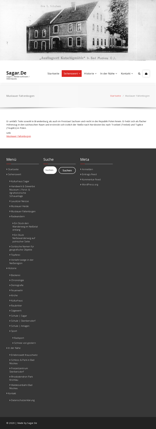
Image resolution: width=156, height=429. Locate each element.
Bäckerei (15, 275)
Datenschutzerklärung (23, 400)
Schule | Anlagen (20, 325)
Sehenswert (71, 73)
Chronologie (17, 280)
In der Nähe (107, 73)
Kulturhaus (17, 300)
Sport (14, 330)
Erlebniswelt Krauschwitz (24, 354)
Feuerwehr (17, 290)
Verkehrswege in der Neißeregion (21, 261)
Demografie (17, 285)
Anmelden (87, 169)
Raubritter (16, 305)
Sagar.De (16, 73)
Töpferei (15, 254)
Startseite (53, 73)
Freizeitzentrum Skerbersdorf (18, 370)
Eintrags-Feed (89, 174)
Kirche (14, 295)
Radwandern (18, 216)
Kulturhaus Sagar (20, 181)
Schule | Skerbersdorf (23, 320)
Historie (89, 73)
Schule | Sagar (19, 315)
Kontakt (125, 73)
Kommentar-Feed (91, 179)
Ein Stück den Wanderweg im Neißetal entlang (25, 226)
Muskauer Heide (20, 206)
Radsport (19, 337)
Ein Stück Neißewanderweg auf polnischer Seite (23, 238)
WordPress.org (90, 184)
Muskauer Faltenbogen (18, 136)
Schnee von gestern (25, 342)
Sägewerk (16, 310)
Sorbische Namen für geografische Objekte (21, 248)
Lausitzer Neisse (20, 201)
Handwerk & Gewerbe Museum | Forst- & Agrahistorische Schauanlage (22, 191)
